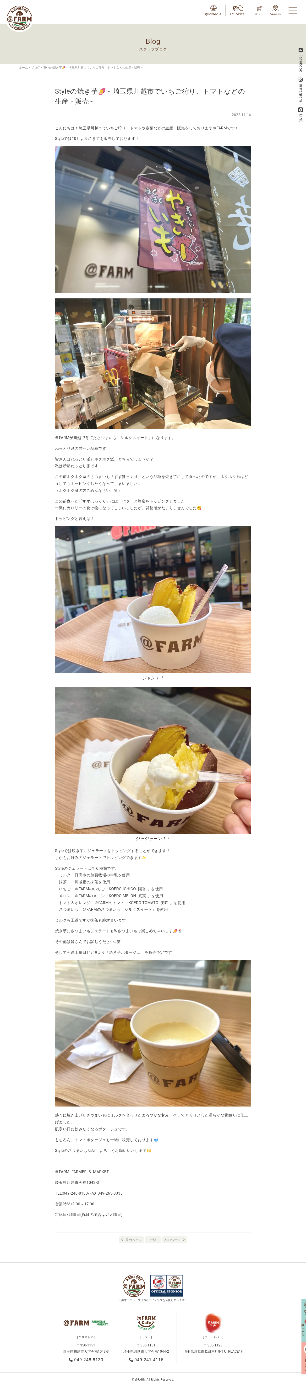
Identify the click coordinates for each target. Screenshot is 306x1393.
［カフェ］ (146, 1338)
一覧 (153, 1240)
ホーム (23, 67)
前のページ (134, 1240)
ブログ (35, 67)
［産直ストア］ (86, 1338)
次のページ (172, 1240)
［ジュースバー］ (213, 1338)
